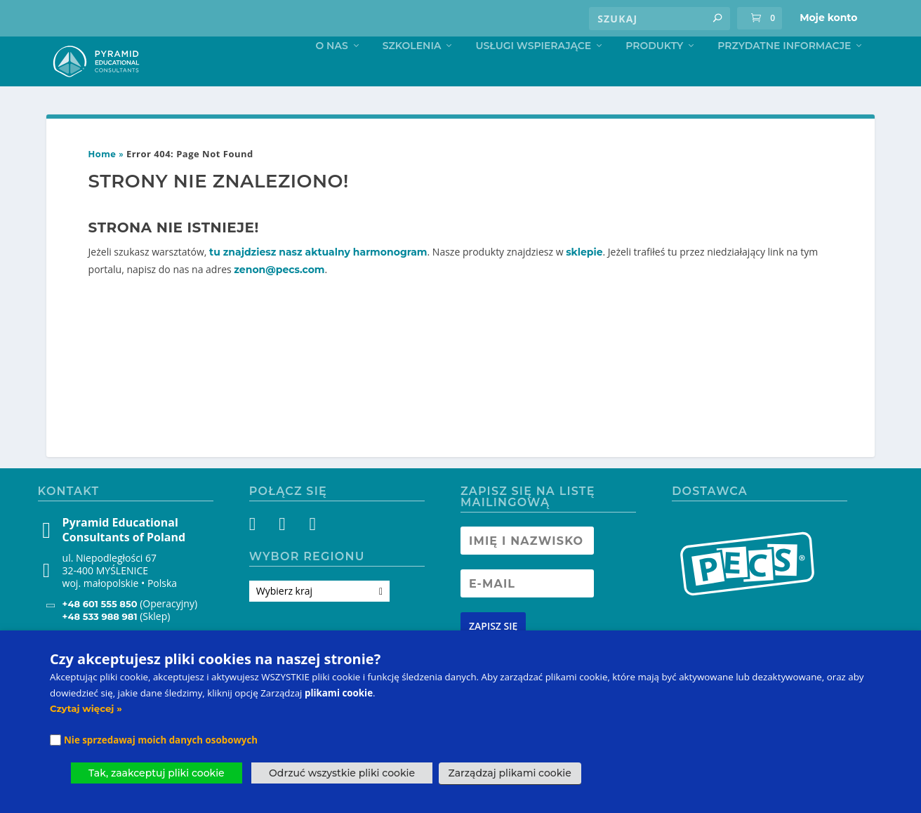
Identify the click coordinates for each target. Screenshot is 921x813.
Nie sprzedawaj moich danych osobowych (161, 740)
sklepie (584, 281)
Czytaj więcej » (86, 708)
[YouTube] (311, 556)
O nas (331, 75)
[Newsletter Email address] (527, 613)
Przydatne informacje (784, 75)
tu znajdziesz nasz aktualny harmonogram (318, 281)
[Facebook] (260, 556)
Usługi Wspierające (533, 75)
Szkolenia (412, 75)
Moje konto (828, 17)
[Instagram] (286, 556)
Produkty (654, 75)
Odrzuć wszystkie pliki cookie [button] (342, 773)
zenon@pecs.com (279, 299)
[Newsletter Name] (527, 570)
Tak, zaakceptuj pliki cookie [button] (156, 773)
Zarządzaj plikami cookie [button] (510, 773)
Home (102, 183)
